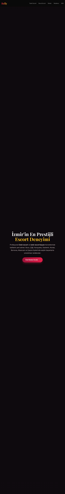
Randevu (56, 3)
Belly (4, 3)
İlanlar (49, 3)
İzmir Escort (32, 3)
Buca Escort (42, 3)
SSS (62, 3)
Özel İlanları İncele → (32, 260)
